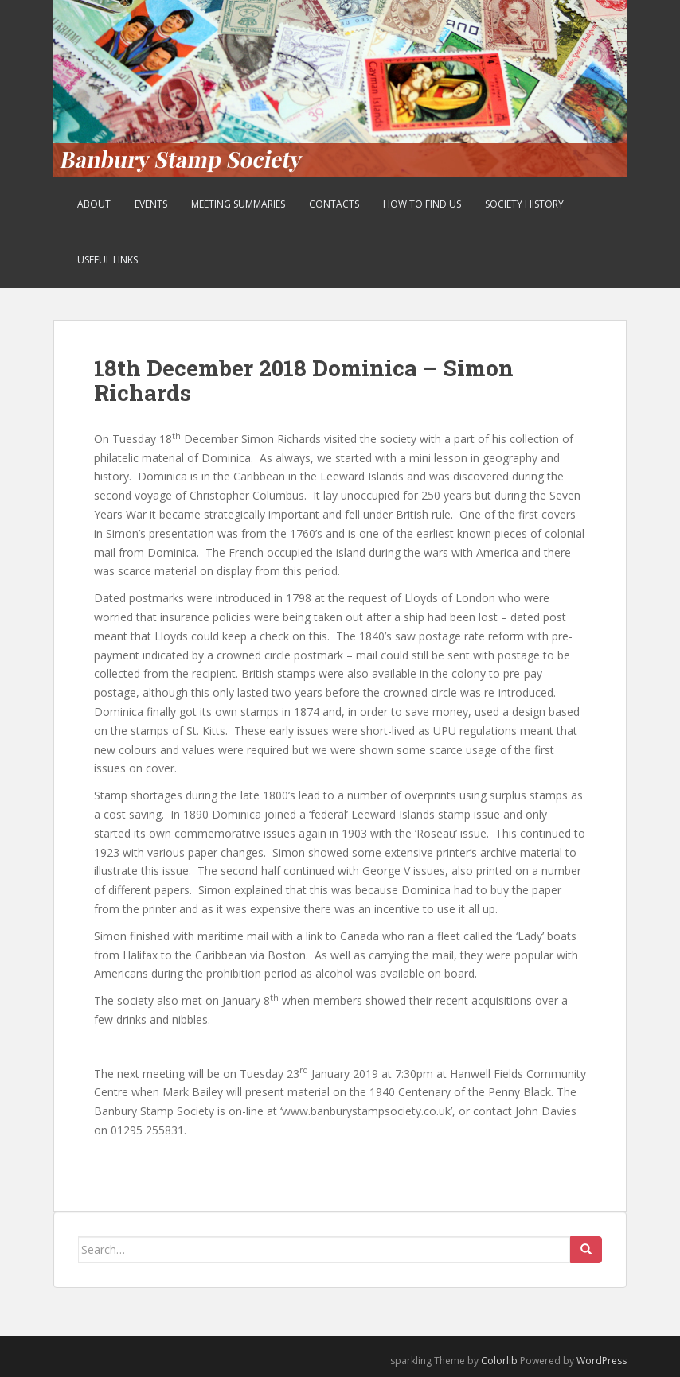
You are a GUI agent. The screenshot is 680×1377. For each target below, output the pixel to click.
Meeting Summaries (238, 204)
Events (151, 204)
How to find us (422, 204)
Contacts (334, 204)
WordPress (601, 1360)
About (94, 204)
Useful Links (107, 259)
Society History (524, 204)
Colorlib (499, 1360)
